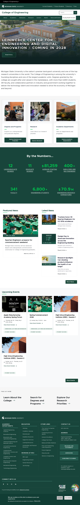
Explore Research (37, 140)
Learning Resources (30, 442)
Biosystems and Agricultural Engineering (10, 438)
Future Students (59, 6)
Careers (39, 17)
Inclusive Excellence (47, 437)
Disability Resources (30, 436)
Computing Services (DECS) (49, 433)
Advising (25, 428)
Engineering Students (40, 193)
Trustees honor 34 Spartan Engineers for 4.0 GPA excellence (66, 219)
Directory (69, 6)
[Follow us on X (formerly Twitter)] (7, 484)
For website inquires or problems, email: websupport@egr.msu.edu (68, 468)
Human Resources (30, 462)
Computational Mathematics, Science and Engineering (10, 452)
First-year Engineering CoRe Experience (48, 446)
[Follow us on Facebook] (3, 484)
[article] (14, 121)
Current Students (47, 6)
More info (37, 501)
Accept (60, 497)
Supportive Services (30, 439)
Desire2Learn (30, 434)
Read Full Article (29, 253)
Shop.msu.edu (49, 453)
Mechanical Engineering (9, 465)
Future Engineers (46, 450)
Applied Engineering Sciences (8, 431)
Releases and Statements (71, 447)
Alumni (46, 17)
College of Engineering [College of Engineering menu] (10, 1)
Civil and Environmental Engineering (9, 447)
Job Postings (30, 465)
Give (75, 6)
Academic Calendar (30, 431)
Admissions (22, 17)
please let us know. (24, 489)
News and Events (56, 17)
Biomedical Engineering (9, 434)
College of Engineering (15, 12)
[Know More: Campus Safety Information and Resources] (59, 485)
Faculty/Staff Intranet (69, 18)
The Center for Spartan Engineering (49, 429)
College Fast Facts (49, 440)
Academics (13, 17)
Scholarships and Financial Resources (30, 446)
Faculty (14, 193)
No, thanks (68, 497)
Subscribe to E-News (70, 458)
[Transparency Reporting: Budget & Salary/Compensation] (72, 485)
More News (70, 282)
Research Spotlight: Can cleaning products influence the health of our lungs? (65, 262)
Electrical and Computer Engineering (9, 461)
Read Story (10, 55)
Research (31, 17)
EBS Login (30, 457)
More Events (71, 380)
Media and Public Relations (49, 442)
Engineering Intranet (30, 459)
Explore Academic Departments (67, 140)
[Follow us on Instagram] (11, 484)
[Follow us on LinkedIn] (15, 484)
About (5, 17)
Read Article (62, 229)
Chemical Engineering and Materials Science (10, 442)
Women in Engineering (48, 456)
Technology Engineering (10, 468)
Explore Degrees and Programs (15, 140)
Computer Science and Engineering (9, 457)
